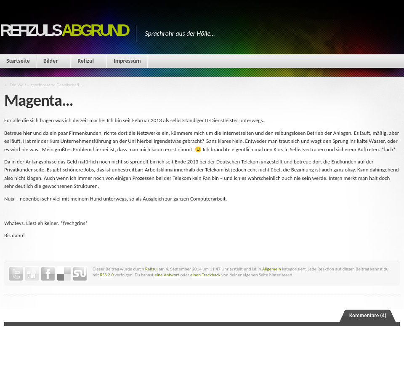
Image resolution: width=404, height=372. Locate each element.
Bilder (50, 60)
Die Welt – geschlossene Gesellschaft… (46, 85)
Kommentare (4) (367, 315)
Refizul (85, 60)
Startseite (18, 60)
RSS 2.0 (107, 275)
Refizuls (64, 30)
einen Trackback (205, 275)
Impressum (127, 60)
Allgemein (271, 269)
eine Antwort (166, 275)
